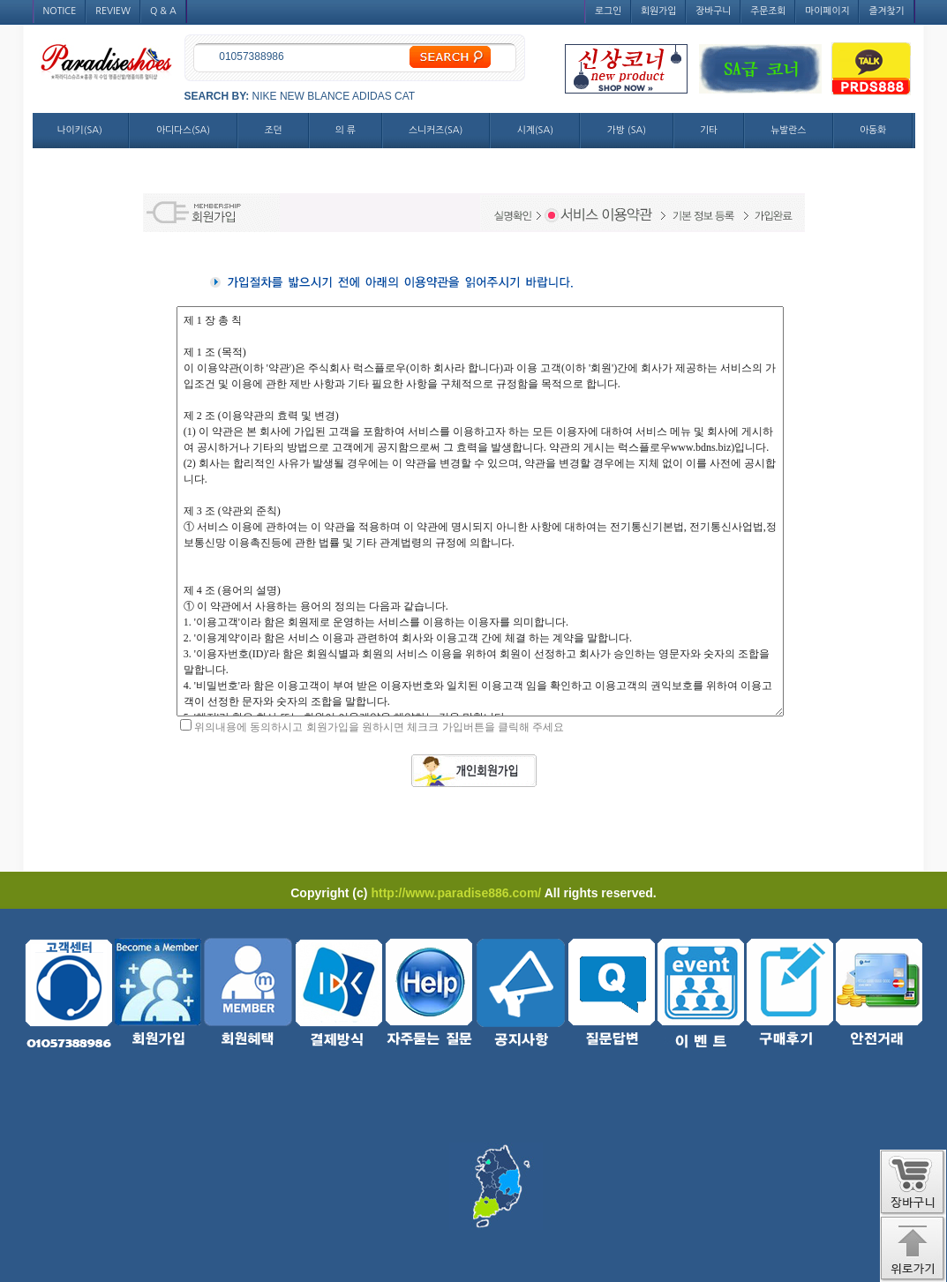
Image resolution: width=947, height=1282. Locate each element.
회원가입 (658, 11)
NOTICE (60, 11)
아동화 (873, 130)
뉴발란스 (788, 130)
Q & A (163, 11)
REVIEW (113, 11)
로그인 (608, 11)
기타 (709, 130)
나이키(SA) (79, 130)
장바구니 (713, 11)
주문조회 (767, 11)
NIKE (264, 96)
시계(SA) (535, 130)
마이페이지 (827, 11)
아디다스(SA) (183, 130)
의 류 (345, 130)
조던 (273, 130)
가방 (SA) (626, 130)
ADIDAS (372, 96)
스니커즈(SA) (435, 130)
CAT (405, 96)
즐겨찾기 (886, 11)
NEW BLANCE (314, 96)
